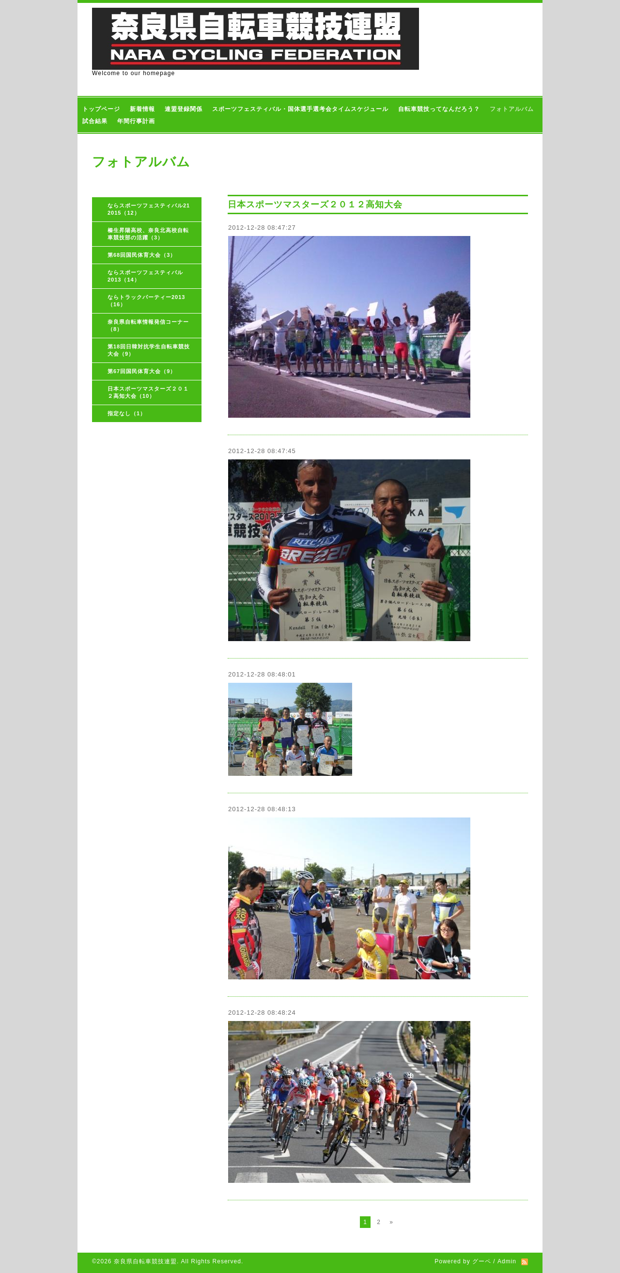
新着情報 (142, 109)
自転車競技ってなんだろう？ (439, 109)
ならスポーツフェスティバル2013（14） (145, 276)
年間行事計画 (136, 121)
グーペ (481, 1261)
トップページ (101, 109)
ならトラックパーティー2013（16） (146, 300)
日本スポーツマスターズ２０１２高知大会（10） (148, 392)
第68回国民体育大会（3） (142, 255)
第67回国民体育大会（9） (142, 371)
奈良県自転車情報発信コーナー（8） (148, 325)
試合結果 (95, 121)
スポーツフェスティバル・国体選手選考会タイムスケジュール (300, 109)
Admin (506, 1261)
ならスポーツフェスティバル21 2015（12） (152, 209)
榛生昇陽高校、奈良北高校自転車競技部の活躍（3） (148, 233)
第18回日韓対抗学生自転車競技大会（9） (149, 350)
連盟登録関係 (183, 109)
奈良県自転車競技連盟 (145, 1261)
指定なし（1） (127, 413)
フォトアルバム (512, 109)
